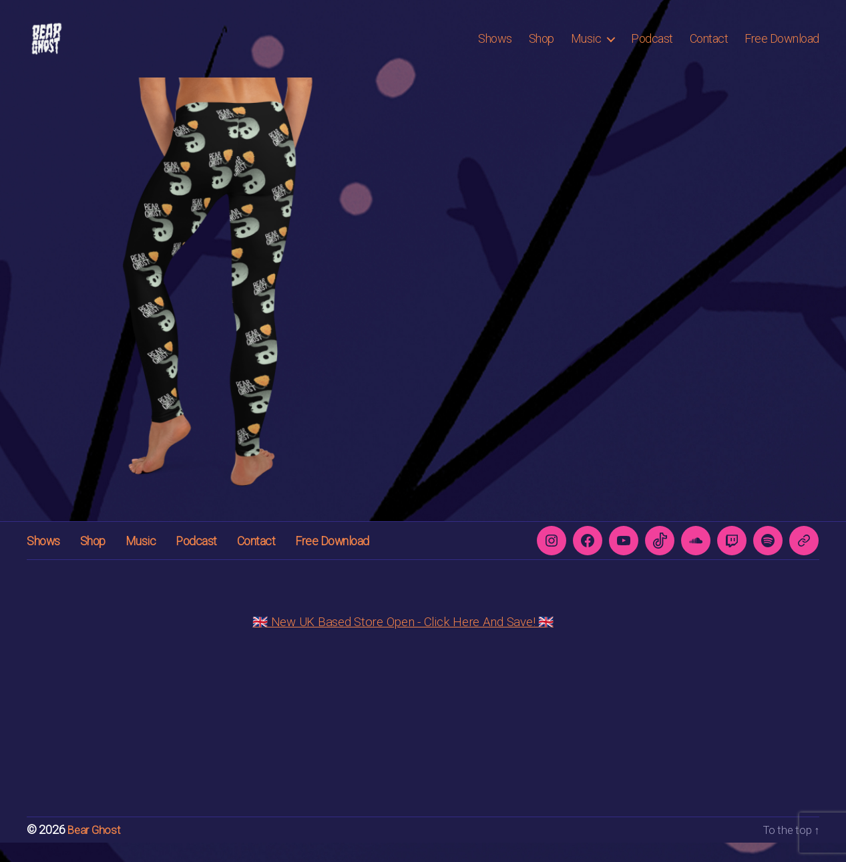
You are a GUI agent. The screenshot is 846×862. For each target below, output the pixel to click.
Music (586, 48)
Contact (709, 48)
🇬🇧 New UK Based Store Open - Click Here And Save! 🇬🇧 (403, 641)
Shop (541, 48)
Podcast (652, 48)
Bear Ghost (95, 850)
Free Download (782, 48)
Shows (495, 48)
